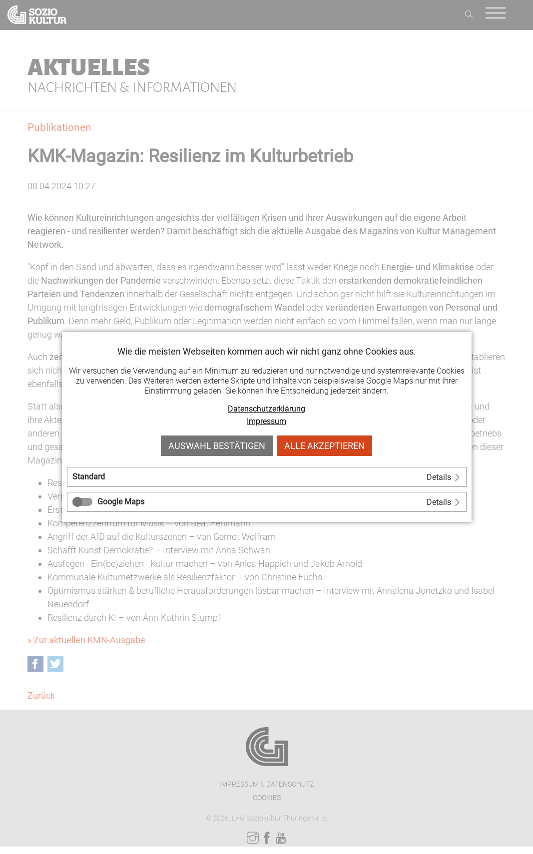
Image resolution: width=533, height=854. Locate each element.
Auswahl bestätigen (216, 445)
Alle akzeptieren (324, 445)
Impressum (266, 421)
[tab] (266, 476)
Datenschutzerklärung (266, 409)
